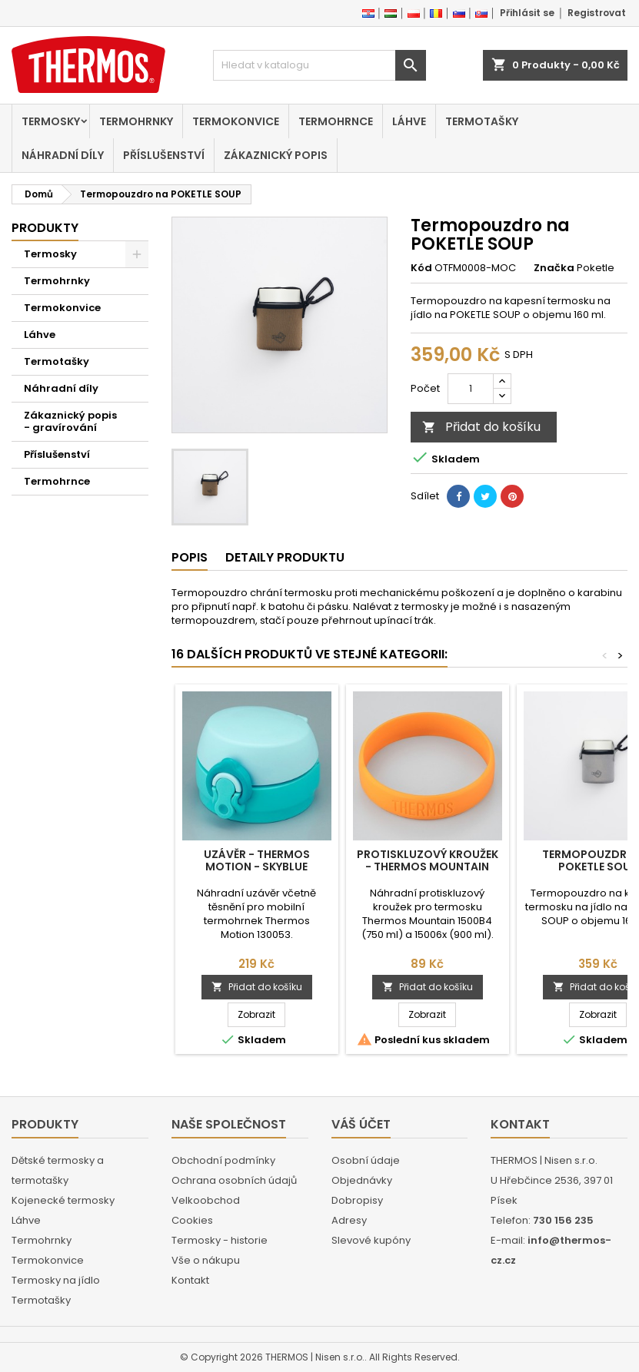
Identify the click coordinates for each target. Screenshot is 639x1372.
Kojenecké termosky (63, 1200)
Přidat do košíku (481, 427)
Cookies (192, 1220)
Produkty (45, 228)
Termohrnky (136, 121)
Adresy (349, 1220)
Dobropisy (357, 1200)
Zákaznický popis (276, 155)
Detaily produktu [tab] (284, 557)
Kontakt (190, 1280)
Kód (421, 268)
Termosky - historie (219, 1240)
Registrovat (596, 12)
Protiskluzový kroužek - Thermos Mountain (427, 860)
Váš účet (361, 1124)
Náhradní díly (63, 155)
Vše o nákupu (205, 1260)
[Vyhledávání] (319, 65)
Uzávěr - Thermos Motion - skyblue (257, 860)
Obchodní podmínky (223, 1160)
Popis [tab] (189, 557)
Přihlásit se (527, 12)
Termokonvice (235, 121)
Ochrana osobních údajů (234, 1180)
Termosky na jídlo (56, 1280)
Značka (554, 268)
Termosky (51, 121)
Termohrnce (335, 121)
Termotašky (481, 121)
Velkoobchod (205, 1200)
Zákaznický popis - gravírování (70, 421)
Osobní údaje (365, 1160)
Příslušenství (164, 155)
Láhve (409, 121)
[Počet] (471, 388)
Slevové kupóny (371, 1240)
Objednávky (361, 1180)
